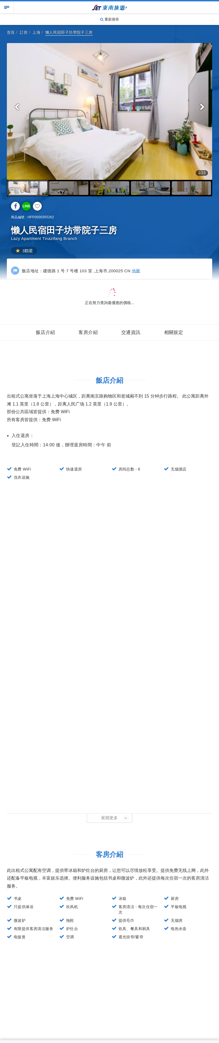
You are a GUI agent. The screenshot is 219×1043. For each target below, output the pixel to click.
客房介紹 (88, 332)
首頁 (11, 32)
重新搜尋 (109, 19)
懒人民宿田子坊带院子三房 (69, 32)
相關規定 (173, 332)
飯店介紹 (45, 332)
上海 (36, 32)
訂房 (24, 32)
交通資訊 (131, 332)
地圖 (136, 270)
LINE (26, 206)
